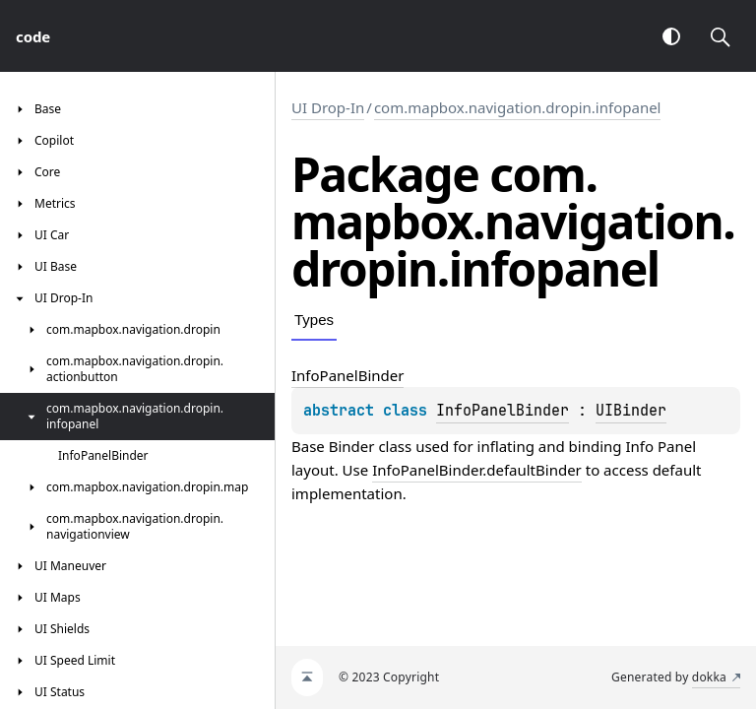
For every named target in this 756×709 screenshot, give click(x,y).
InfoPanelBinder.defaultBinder (477, 470)
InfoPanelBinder (502, 410)
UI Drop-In (327, 107)
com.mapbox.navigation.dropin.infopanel (518, 107)
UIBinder (631, 410)
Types (314, 319)
